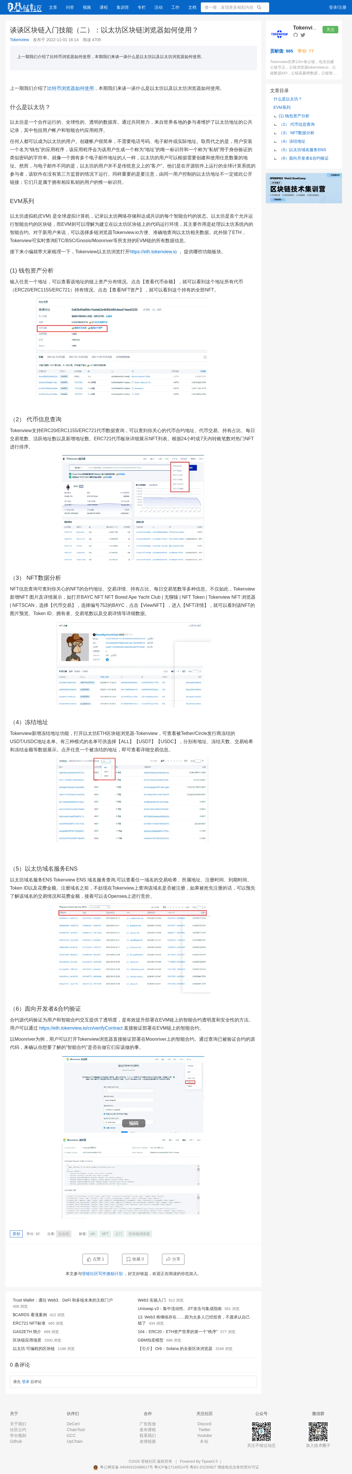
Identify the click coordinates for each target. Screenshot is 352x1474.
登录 (25, 1381)
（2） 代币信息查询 (297, 124)
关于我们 (18, 1423)
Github (16, 1441)
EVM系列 (282, 107)
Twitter (204, 1429)
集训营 (123, 7)
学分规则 (18, 1435)
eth (92, 1234)
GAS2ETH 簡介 (27, 1331)
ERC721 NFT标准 (29, 1323)
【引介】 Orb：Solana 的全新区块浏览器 (175, 1348)
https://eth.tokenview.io (153, 251)
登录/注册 (337, 7)
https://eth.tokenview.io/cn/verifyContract (80, 1028)
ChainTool (76, 1429)
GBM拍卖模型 (150, 1340)
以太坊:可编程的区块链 (34, 1348)
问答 (70, 7)
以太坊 (64, 1234)
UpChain (74, 1441)
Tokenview (19, 39)
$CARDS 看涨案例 (30, 1314)
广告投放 (148, 1423)
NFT (105, 1234)
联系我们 (148, 1435)
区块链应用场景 (27, 1340)
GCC (71, 1435)
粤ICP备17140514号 (171, 1467)
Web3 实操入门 (152, 1300)
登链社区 (149, 1461)
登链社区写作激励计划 (102, 1273)
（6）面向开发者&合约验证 (304, 158)
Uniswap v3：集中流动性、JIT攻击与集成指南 (180, 1308)
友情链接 (148, 1441)
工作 (175, 7)
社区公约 (18, 1429)
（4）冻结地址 (292, 141)
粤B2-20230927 (203, 1467)
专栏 (142, 7)
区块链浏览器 (139, 1234)
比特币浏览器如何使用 (70, 88)
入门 (118, 1234)
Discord (204, 1423)
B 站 (204, 1441)
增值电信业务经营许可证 (238, 1467)
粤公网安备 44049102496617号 (123, 1467)
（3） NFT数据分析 (297, 132)
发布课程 (148, 1429)
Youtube (204, 1435)
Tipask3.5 (209, 1461)
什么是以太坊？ (288, 99)
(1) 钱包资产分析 (294, 115)
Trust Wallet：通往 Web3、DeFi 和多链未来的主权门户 (63, 1300)
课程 (104, 7)
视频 (87, 7)
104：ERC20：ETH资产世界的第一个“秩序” (178, 1331)
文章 (53, 7)
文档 (192, 7)
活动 (158, 7)
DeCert (73, 1423)
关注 (330, 29)
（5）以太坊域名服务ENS (302, 149)
